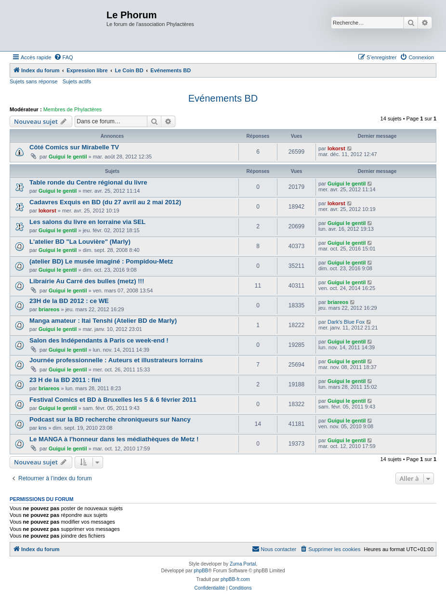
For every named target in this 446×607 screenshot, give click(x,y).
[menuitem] (63, 57)
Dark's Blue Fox (346, 322)
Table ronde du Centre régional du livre (88, 182)
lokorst (336, 148)
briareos (49, 309)
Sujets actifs (77, 81)
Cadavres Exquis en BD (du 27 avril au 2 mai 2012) (105, 202)
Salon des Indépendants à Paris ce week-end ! (99, 340)
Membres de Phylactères (72, 109)
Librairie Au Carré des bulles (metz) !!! (86, 281)
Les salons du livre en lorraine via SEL (87, 221)
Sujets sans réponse (34, 81)
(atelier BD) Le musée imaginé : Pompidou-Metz (101, 261)
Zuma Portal (243, 564)
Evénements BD (223, 98)
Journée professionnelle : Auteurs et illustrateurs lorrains (116, 360)
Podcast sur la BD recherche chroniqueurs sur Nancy (110, 419)
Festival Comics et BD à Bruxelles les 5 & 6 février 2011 (113, 399)
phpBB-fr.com (235, 579)
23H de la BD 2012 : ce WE (69, 300)
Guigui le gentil (68, 156)
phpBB (201, 570)
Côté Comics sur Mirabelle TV (74, 147)
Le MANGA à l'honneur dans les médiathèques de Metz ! (113, 439)
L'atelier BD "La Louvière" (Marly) (80, 241)
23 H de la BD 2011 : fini (65, 379)
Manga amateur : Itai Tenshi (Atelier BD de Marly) (103, 320)
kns (43, 428)
